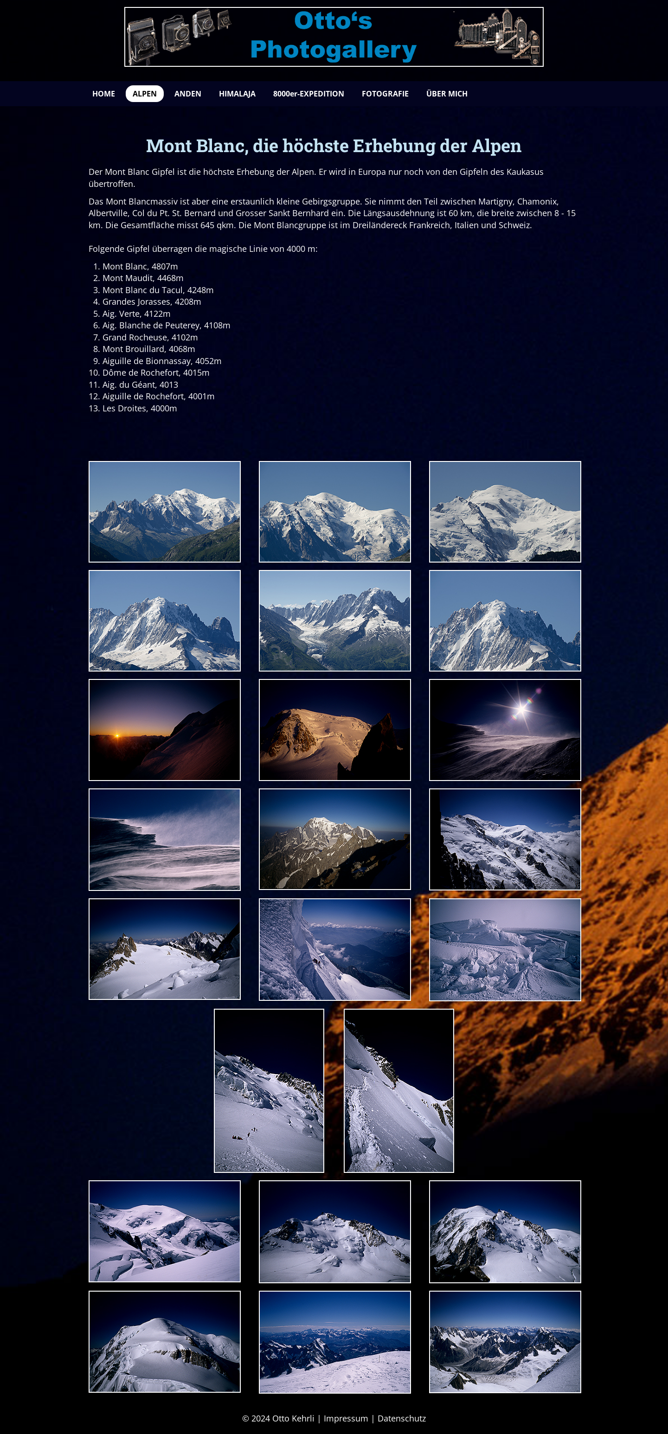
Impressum (346, 1418)
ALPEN (145, 94)
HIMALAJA (237, 94)
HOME (103, 94)
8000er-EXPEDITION (308, 94)
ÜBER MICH (447, 94)
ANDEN (187, 94)
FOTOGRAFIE (385, 94)
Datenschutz (402, 1418)
